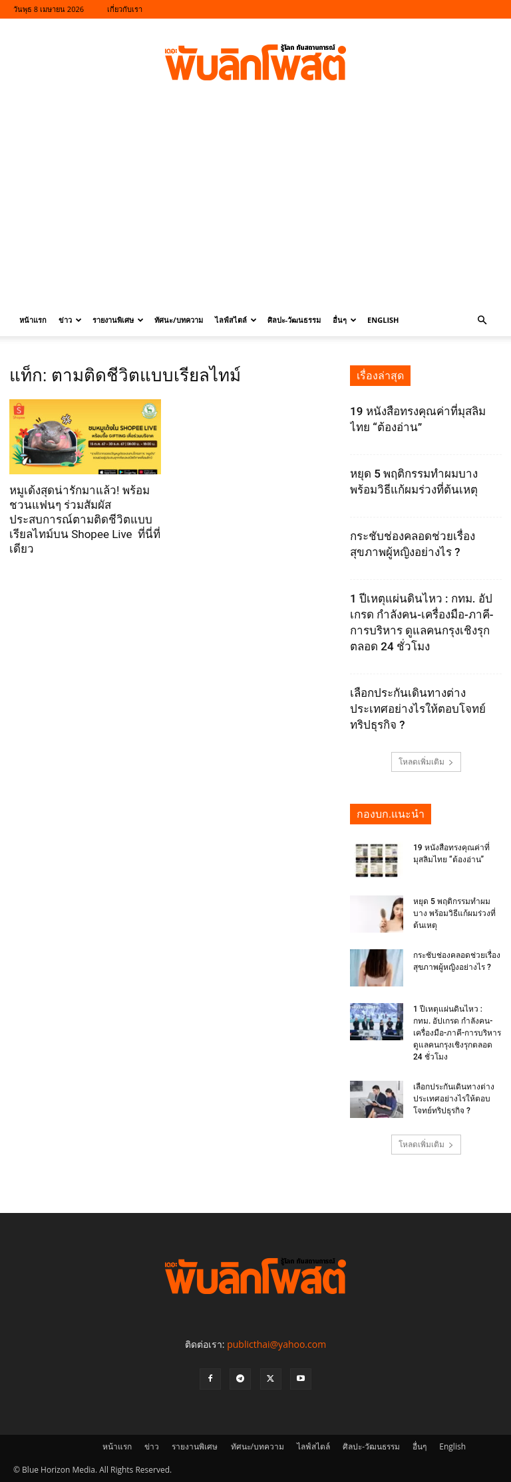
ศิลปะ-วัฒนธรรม (294, 320)
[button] (482, 320)
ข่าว (70, 320)
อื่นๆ (345, 320)
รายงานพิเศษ (118, 320)
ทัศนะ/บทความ (178, 320)
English (383, 320)
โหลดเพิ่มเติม (426, 761)
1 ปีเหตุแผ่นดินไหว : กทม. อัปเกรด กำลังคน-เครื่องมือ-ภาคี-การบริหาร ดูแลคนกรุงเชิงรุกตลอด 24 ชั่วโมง (457, 1033)
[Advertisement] (255, 205)
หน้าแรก (33, 320)
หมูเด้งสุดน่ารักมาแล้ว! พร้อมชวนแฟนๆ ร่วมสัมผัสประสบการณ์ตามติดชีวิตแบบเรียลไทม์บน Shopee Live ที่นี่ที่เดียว (84, 519)
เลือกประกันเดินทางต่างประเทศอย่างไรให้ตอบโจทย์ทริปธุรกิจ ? (418, 708)
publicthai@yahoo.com (276, 1344)
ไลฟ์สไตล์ (236, 320)
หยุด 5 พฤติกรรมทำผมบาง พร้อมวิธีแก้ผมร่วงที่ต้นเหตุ (454, 913)
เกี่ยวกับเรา (124, 9)
